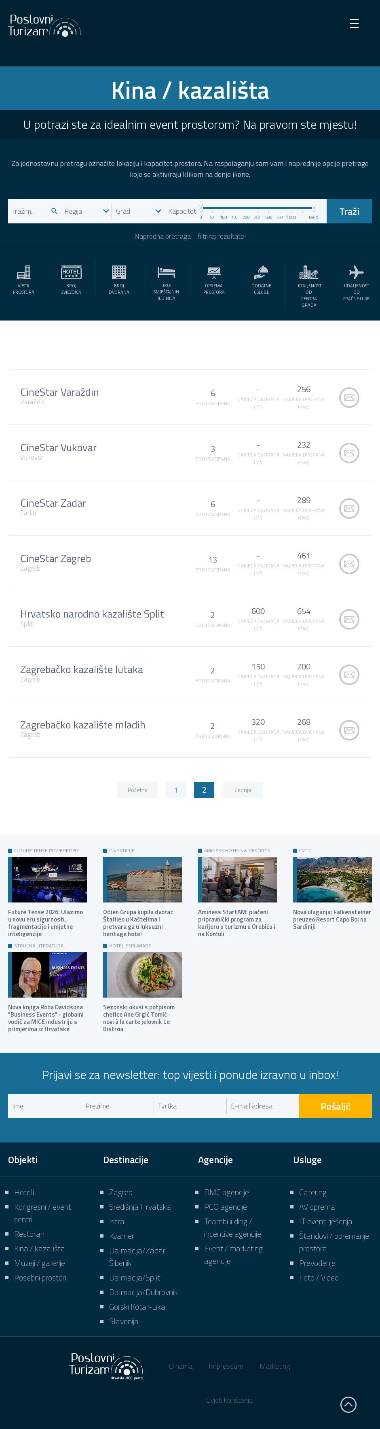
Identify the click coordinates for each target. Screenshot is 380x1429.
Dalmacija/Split (134, 1277)
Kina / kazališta (39, 1248)
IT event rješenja (326, 1221)
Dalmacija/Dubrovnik (143, 1292)
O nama (180, 1366)
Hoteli (24, 1192)
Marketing (275, 1366)
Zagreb (121, 1192)
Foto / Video (319, 1277)
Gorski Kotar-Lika (137, 1306)
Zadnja (242, 790)
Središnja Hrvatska (140, 1206)
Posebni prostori (40, 1277)
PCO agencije (225, 1206)
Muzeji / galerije (39, 1263)
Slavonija (124, 1321)
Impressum (226, 1366)
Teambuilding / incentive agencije (232, 1227)
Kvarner (121, 1235)
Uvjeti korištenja (229, 1400)
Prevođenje (317, 1263)
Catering (313, 1192)
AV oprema (317, 1206)
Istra (117, 1221)
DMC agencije (226, 1192)
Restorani (30, 1233)
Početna (138, 790)
